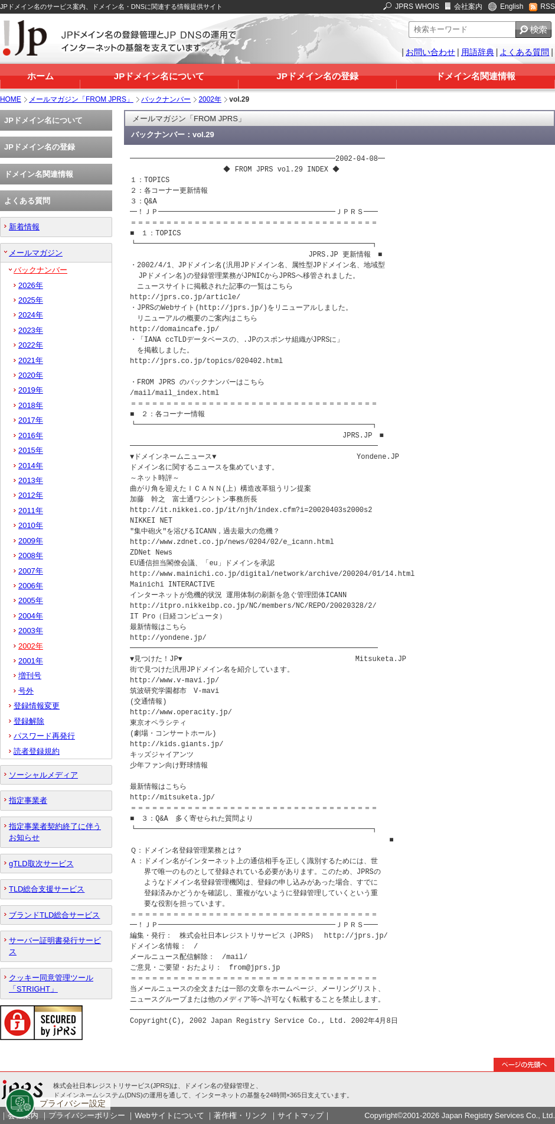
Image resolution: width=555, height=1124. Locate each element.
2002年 (209, 99)
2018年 (30, 405)
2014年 (30, 465)
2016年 (30, 435)
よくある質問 (524, 52)
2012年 (30, 495)
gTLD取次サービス (41, 863)
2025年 (30, 300)
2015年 (30, 450)
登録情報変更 (37, 705)
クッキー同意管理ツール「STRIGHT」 (51, 983)
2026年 (30, 285)
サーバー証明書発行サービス (55, 946)
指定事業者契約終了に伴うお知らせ (55, 832)
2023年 (30, 330)
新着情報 (24, 226)
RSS (547, 6)
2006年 (30, 585)
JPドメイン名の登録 (317, 76)
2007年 (30, 570)
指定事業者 (28, 800)
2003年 (30, 630)
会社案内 (468, 6)
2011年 (30, 510)
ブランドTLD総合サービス (54, 915)
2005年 (30, 600)
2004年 (30, 615)
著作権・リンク (240, 1115)
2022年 (30, 345)
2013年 (30, 480)
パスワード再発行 (44, 735)
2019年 (30, 390)
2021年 (30, 360)
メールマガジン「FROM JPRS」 (81, 99)
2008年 (30, 555)
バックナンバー (166, 99)
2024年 (30, 314)
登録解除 (29, 721)
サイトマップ (301, 1115)
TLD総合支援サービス (46, 889)
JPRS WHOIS (417, 6)
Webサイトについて (169, 1115)
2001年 (30, 660)
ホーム (40, 76)
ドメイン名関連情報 (475, 76)
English (511, 6)
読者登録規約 (37, 751)
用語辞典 (477, 52)
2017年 (30, 420)
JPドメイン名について (159, 76)
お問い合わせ (430, 52)
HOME (10, 99)
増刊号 (29, 675)
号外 (26, 690)
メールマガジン (36, 252)
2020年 (30, 375)
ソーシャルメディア (43, 774)
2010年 (30, 525)
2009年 (30, 540)
